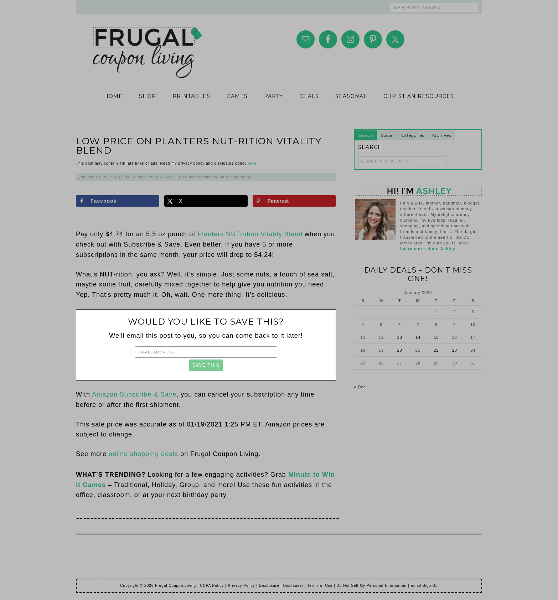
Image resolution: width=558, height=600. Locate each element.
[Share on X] (206, 201)
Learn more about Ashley (427, 249)
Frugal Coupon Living (147, 43)
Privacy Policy (241, 586)
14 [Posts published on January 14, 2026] (417, 337)
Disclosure (269, 586)
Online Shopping (235, 177)
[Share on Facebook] (117, 201)
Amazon (210, 177)
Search (365, 135)
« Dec (360, 387)
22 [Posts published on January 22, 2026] (436, 350)
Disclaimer (293, 586)
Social (387, 135)
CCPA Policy (212, 586)
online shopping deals (143, 453)
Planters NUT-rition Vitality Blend (250, 234)
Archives (441, 135)
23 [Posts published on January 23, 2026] (454, 350)
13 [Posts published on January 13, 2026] (399, 337)
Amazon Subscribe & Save (134, 394)
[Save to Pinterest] (294, 201)
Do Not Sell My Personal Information (371, 586)
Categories (413, 135)
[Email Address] (206, 352)
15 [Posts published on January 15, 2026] (436, 337)
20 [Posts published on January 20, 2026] (399, 350)
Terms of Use (319, 586)
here (252, 163)
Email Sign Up (424, 586)
